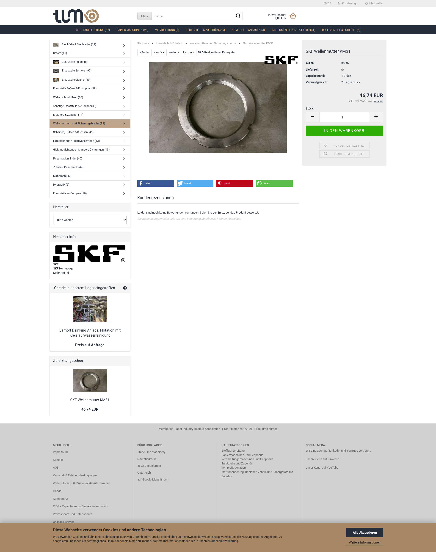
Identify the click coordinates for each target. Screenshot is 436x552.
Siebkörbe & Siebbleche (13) (74, 45)
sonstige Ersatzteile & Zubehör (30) (74, 106)
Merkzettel (374, 3)
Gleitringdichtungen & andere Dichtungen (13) (81, 149)
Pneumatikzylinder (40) (67, 158)
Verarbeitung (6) (167, 30)
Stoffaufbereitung (233, 450)
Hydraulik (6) (61, 184)
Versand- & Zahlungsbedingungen (75, 475)
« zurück (159, 52)
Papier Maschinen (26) (132, 30)
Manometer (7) (62, 176)
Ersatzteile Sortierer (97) (72, 71)
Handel (57, 491)
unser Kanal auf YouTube (322, 467)
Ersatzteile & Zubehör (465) (205, 30)
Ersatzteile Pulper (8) (70, 62)
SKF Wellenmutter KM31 (90, 400)
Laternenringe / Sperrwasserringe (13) (76, 141)
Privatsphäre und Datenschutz (72, 514)
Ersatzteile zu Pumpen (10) (70, 193)
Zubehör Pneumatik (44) (68, 167)
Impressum (60, 452)
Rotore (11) (60, 53)
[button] (155, 183)
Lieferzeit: (312, 69)
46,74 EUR (89, 409)
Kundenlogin (348, 3)
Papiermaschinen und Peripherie (242, 455)
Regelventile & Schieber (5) (341, 30)
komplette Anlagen (233, 467)
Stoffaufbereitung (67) (93, 30)
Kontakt (58, 459)
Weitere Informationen (365, 542)
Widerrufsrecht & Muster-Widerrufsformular (81, 483)
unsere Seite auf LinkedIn (322, 459)
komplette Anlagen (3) (248, 30)
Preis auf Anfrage (90, 345)
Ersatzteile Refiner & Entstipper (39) (75, 88)
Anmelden (234, 218)
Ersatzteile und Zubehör (236, 463)
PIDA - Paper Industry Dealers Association (80, 506)
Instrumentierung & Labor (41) (293, 30)
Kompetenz (60, 498)
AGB (56, 467)
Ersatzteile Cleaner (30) (72, 80)
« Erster (144, 52)
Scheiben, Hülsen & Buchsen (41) (73, 132)
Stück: (310, 108)
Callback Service (64, 522)
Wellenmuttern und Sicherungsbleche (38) (79, 123)
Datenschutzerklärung (223, 541)
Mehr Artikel (61, 273)
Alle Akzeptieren (365, 532)
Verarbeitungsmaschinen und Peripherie (247, 459)
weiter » (174, 52)
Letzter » (188, 52)
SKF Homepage (63, 268)
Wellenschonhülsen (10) (68, 97)
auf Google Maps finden (152, 479)
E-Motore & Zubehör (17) (68, 114)
